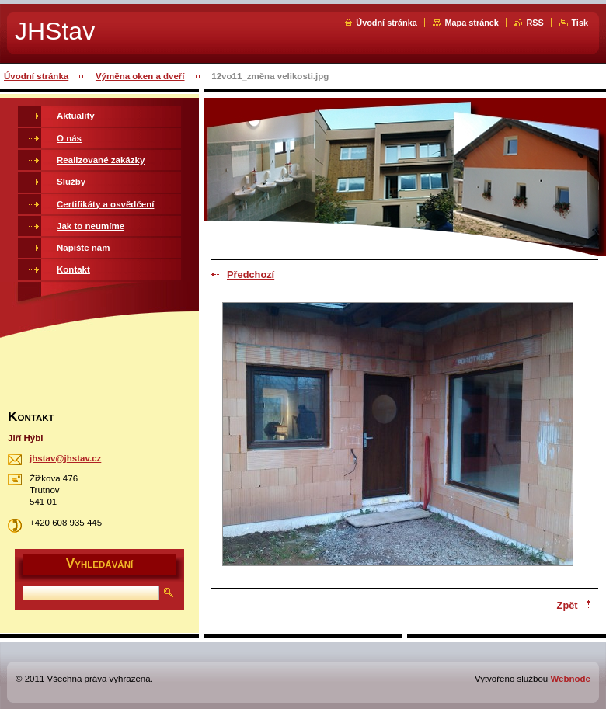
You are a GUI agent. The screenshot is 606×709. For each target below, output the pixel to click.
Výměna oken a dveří (140, 76)
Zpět (567, 605)
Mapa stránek (471, 22)
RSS (534, 22)
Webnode (570, 678)
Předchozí (250, 274)
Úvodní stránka (386, 22)
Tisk (579, 22)
